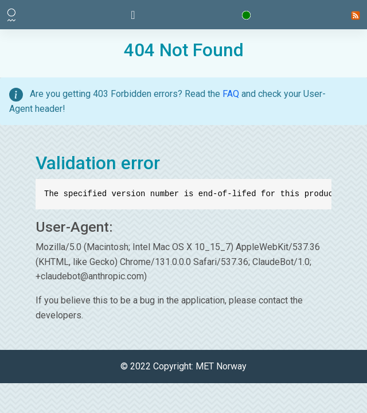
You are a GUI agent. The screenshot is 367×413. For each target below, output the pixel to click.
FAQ (230, 93)
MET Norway (221, 366)
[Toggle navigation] (133, 15)
